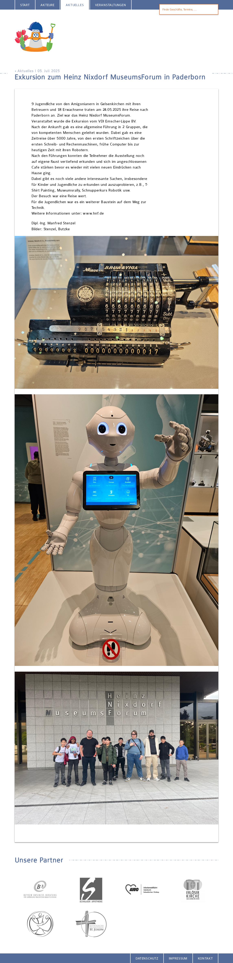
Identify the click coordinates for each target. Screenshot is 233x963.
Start (25, 5)
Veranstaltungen (110, 5)
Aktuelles (75, 5)
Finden (212, 9)
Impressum (178, 958)
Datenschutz (147, 958)
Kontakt (205, 958)
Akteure (48, 5)
